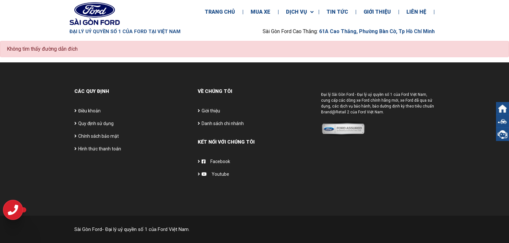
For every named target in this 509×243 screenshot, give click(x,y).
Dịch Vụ (296, 12)
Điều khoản (89, 110)
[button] (502, 121)
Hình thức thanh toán (99, 148)
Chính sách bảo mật (98, 136)
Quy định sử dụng (96, 123)
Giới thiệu (211, 110)
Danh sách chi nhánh (223, 123)
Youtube (215, 174)
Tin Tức (337, 12)
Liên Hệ (416, 12)
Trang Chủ (220, 12)
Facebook (216, 161)
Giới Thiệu (377, 12)
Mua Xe (260, 12)
